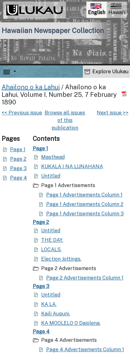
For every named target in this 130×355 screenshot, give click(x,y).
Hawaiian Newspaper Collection (53, 30)
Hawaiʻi (116, 9)
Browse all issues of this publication (65, 120)
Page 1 (17, 150)
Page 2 (18, 159)
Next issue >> (112, 113)
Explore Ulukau (106, 72)
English (97, 10)
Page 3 (18, 168)
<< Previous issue (22, 113)
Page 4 (18, 178)
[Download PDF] (124, 94)
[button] (13, 72)
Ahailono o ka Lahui (31, 87)
